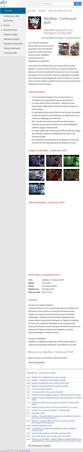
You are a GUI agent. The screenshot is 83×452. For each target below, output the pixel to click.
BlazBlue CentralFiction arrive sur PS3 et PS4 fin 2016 (47, 383)
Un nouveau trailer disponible (39, 389)
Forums (5, 25)
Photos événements (12, 48)
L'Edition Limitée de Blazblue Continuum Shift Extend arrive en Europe (53, 395)
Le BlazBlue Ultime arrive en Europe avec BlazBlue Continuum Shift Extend (52, 403)
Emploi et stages (10, 34)
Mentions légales (25, 451)
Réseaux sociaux (9, 30)
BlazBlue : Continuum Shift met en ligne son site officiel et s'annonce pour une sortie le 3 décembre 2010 (53, 417)
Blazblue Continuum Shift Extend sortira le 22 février (47, 386)
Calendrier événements (13, 44)
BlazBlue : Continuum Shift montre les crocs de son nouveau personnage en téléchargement (50, 422)
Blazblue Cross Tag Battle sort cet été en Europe (46, 377)
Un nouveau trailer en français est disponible (44, 392)
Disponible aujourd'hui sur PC (39, 426)
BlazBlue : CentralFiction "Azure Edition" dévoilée (46, 380)
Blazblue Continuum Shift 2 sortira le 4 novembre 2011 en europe (52, 407)
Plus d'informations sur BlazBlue (39, 446)
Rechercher (8, 21)
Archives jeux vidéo (11, 16)
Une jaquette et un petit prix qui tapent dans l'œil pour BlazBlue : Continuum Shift (51, 429)
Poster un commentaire (36, 362)
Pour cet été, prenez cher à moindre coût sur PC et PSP (48, 436)
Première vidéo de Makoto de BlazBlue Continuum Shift (48, 433)
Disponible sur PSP (35, 413)
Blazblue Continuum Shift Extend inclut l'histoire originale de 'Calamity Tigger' (53, 399)
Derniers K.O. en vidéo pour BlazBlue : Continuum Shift (48, 410)
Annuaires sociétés (11, 39)
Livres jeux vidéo (10, 53)
